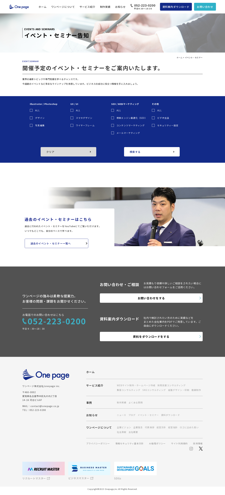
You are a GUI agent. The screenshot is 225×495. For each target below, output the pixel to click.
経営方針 (161, 427)
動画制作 (196, 390)
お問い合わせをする (151, 298)
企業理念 (138, 427)
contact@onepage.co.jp (44, 406)
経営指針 (173, 427)
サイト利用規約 (179, 443)
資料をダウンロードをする (151, 336)
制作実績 (105, 7)
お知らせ (120, 7)
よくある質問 (136, 402)
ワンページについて (63, 7)
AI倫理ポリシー (157, 443)
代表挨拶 (149, 427)
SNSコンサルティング (154, 390)
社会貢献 (121, 432)
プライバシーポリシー (98, 443)
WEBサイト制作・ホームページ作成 (136, 385)
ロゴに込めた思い (189, 427)
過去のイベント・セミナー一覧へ (50, 243)
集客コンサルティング (128, 390)
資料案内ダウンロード (176, 7)
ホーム (42, 7)
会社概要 (133, 432)
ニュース (121, 415)
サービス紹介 (87, 7)
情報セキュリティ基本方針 (129, 443)
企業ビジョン (124, 427)
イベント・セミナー (148, 415)
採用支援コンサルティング (172, 385)
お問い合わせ (205, 7)
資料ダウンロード (170, 415)
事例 (89, 403)
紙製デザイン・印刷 (178, 390)
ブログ (131, 415)
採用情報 (197, 443)
